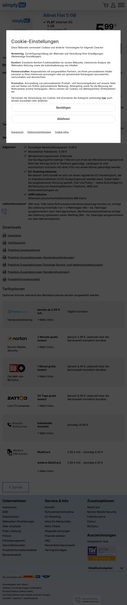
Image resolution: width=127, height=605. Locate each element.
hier (104, 97)
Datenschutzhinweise (39, 132)
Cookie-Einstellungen (35, 41)
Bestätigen (63, 107)
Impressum (17, 132)
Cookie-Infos (62, 132)
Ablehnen (63, 119)
